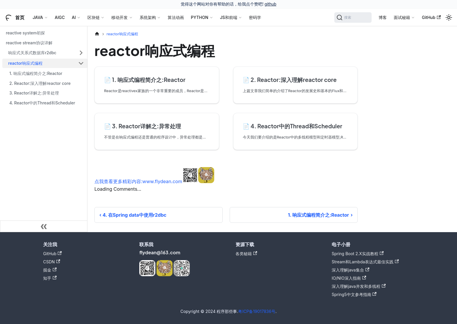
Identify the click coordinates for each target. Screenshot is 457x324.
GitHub (431, 17)
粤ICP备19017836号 (256, 311)
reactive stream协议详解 (29, 42)
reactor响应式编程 (25, 63)
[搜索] (353, 17)
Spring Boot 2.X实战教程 (358, 253)
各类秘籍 (246, 253)
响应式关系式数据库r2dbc (32, 52)
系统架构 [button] (148, 17)
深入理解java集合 (350, 269)
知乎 (50, 278)
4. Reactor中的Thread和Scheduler (42, 102)
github (270, 4)
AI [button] (74, 17)
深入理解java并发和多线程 (359, 286)
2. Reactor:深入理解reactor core (40, 83)
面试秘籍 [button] (402, 17)
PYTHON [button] (199, 17)
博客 (383, 17)
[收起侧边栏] (43, 226)
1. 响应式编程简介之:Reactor (35, 73)
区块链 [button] (93, 17)
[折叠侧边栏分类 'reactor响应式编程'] (81, 63)
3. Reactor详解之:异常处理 (34, 92)
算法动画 (176, 17)
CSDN (51, 261)
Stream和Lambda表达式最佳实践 (365, 261)
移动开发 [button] (119, 17)
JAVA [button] (38, 17)
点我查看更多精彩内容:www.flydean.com (138, 181)
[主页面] (97, 34)
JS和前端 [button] (228, 17)
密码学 (255, 17)
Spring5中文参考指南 (354, 294)
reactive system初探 (25, 32)
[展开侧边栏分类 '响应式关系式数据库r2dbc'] (81, 52)
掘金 (50, 269)
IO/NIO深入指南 (349, 278)
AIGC (60, 17)
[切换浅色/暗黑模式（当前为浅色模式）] (449, 17)
